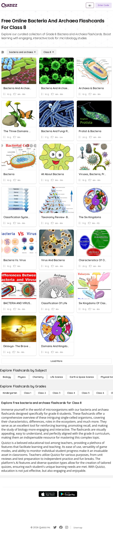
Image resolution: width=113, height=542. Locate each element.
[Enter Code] (103, 5)
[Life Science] (57, 377)
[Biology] (7, 377)
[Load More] (56, 361)
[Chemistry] (38, 377)
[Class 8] (48, 52)
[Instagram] (66, 527)
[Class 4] (71, 393)
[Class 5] (85, 393)
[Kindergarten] (10, 393)
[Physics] (21, 377)
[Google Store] (68, 494)
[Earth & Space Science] (82, 377)
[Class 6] (100, 393)
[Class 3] (56, 393)
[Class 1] (27, 393)
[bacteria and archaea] (22, 52)
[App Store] (48, 494)
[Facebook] (61, 527)
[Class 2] (41, 393)
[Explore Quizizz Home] (9, 5)
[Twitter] (55, 527)
